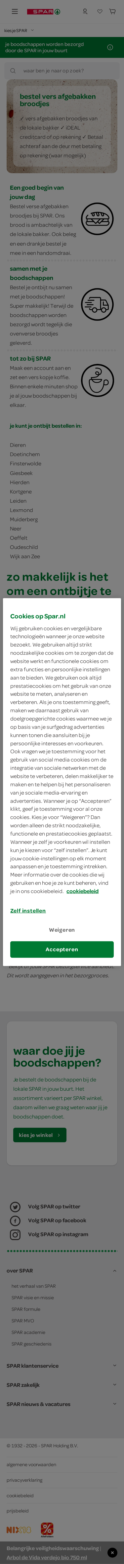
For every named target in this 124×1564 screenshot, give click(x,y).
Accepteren (62, 949)
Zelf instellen (28, 910)
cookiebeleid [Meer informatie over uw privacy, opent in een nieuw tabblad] (82, 891)
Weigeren (62, 929)
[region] (62, 782)
